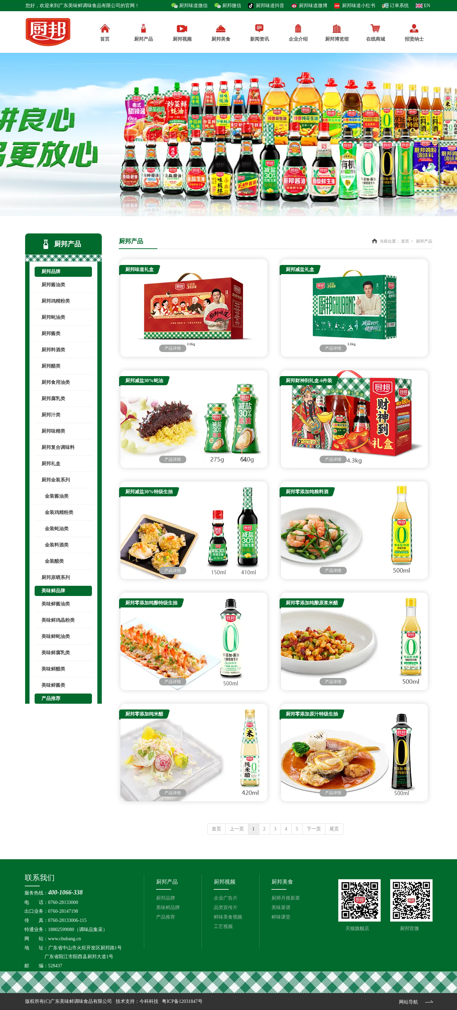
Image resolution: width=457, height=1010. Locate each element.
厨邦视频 (224, 882)
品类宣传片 (225, 907)
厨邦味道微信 (193, 5)
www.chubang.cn (64, 938)
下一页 (314, 828)
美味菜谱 (280, 907)
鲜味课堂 (280, 917)
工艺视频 (223, 926)
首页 (405, 241)
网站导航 (408, 1002)
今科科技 (148, 1001)
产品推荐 (165, 917)
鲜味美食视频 (228, 917)
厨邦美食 (282, 882)
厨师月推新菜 (285, 898)
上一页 (237, 828)
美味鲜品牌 (168, 907)
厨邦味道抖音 (270, 5)
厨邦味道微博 (313, 5)
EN (427, 5)
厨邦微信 (231, 5)
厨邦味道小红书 (358, 5)
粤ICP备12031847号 (182, 1001)
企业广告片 (225, 898)
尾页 (334, 828)
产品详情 (173, 348)
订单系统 (399, 5)
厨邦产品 (143, 33)
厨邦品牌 (165, 898)
